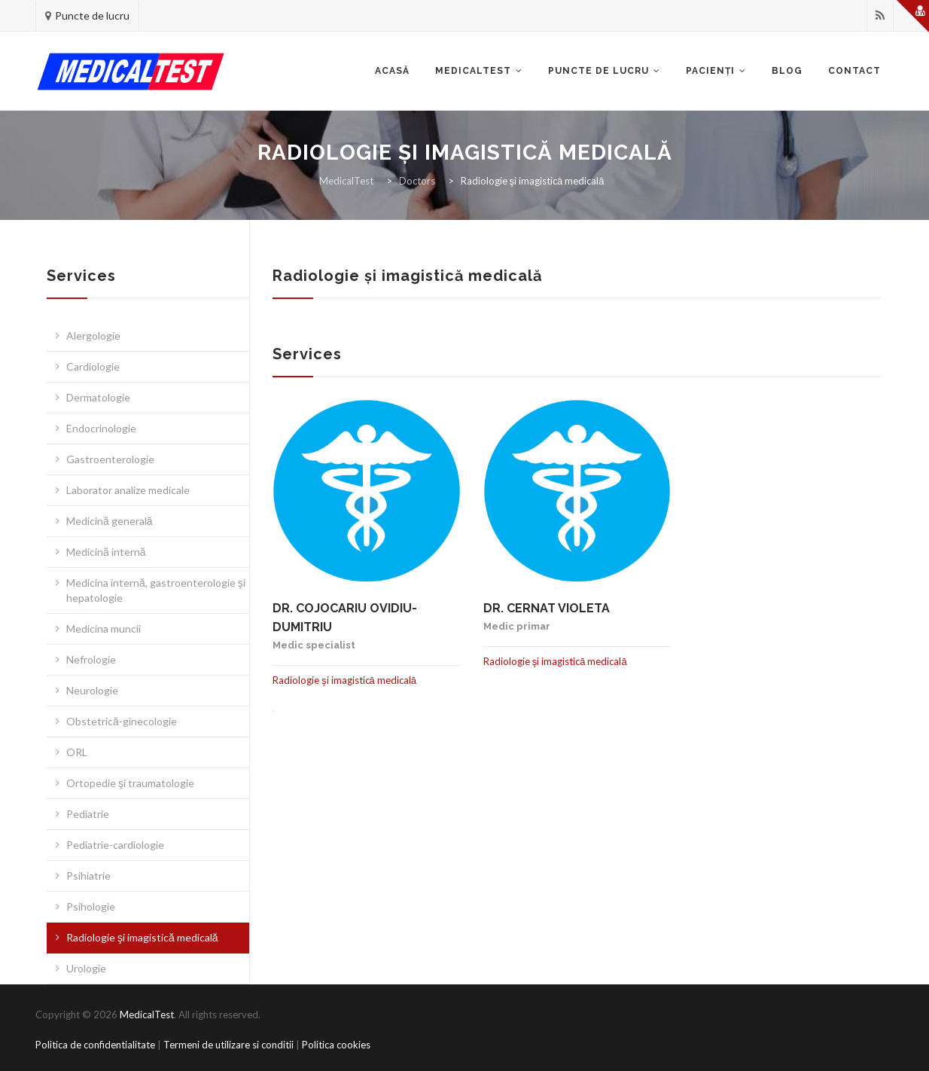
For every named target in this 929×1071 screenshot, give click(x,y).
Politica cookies (336, 1045)
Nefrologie (91, 659)
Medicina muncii (103, 628)
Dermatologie (98, 397)
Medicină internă (106, 551)
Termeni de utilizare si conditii (228, 1045)
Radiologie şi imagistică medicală (142, 937)
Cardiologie (93, 366)
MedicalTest (147, 1014)
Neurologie (92, 690)
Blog (787, 71)
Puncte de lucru (92, 15)
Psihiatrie (88, 875)
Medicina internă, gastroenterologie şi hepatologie (155, 590)
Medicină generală (109, 520)
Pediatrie (87, 813)
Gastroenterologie (110, 459)
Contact (854, 71)
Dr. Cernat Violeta (546, 608)
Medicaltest (473, 71)
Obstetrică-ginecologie (121, 721)
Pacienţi (710, 71)
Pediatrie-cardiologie (115, 844)
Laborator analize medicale (128, 490)
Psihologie (90, 906)
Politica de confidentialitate (95, 1045)
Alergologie (93, 335)
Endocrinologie (101, 428)
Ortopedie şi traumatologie (130, 783)
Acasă (392, 71)
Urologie (86, 968)
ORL (76, 752)
